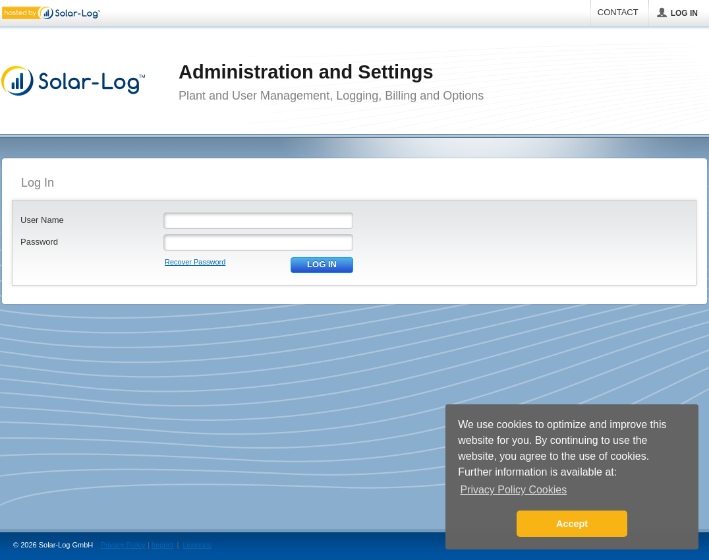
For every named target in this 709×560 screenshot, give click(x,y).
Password (39, 242)
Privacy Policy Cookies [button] (513, 489)
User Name (42, 220)
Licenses (197, 545)
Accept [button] (572, 523)
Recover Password (195, 262)
